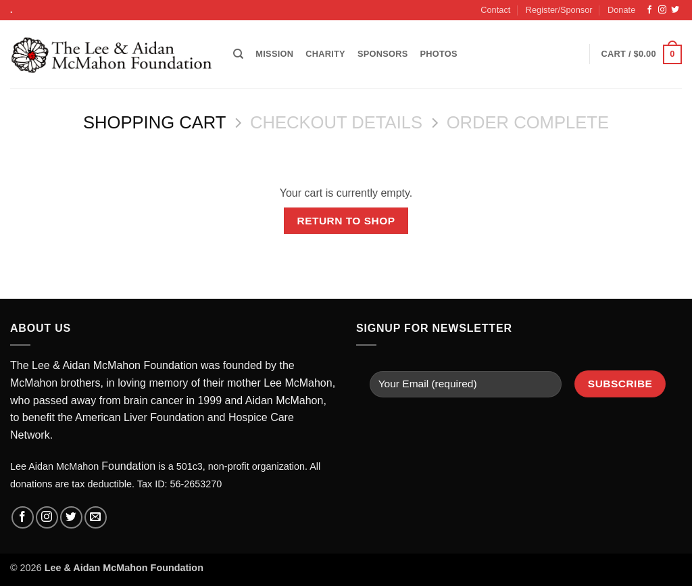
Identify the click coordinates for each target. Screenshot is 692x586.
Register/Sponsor (559, 10)
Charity (325, 54)
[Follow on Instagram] (662, 10)
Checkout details (336, 122)
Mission (274, 54)
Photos (438, 54)
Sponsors (382, 54)
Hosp (240, 417)
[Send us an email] (95, 517)
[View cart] (641, 55)
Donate (621, 10)
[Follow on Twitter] (675, 10)
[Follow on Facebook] (649, 10)
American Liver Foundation (139, 417)
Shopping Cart (154, 122)
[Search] (238, 54)
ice (261, 417)
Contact (495, 10)
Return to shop (346, 220)
